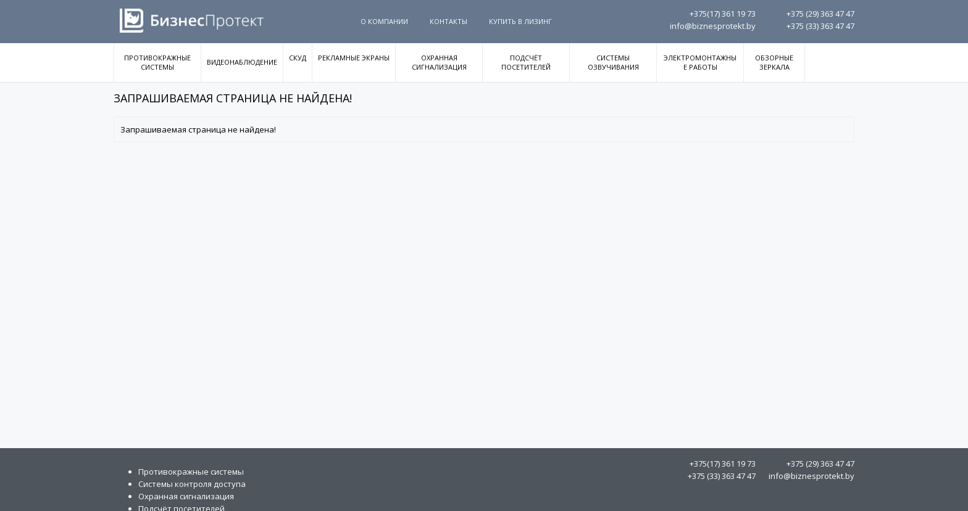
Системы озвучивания (613, 62)
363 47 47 (820, 13)
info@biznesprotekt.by (713, 25)
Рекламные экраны (354, 57)
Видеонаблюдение (242, 62)
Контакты (448, 21)
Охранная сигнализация (439, 62)
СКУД (297, 57)
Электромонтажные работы (700, 62)
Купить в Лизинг (520, 21)
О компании (384, 21)
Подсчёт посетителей (526, 62)
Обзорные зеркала (774, 62)
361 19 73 (723, 13)
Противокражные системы (157, 62)
